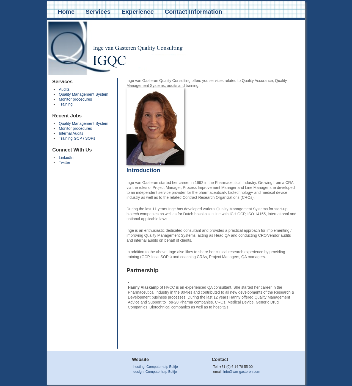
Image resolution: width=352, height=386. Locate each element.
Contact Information (193, 11)
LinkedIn (66, 157)
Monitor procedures (75, 99)
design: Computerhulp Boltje (155, 372)
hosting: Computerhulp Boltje (155, 367)
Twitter (64, 162)
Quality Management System (83, 94)
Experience (138, 11)
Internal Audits (71, 133)
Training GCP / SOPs (77, 138)
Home (66, 11)
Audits (64, 89)
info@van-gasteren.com (241, 372)
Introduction (143, 170)
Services (98, 11)
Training (66, 104)
